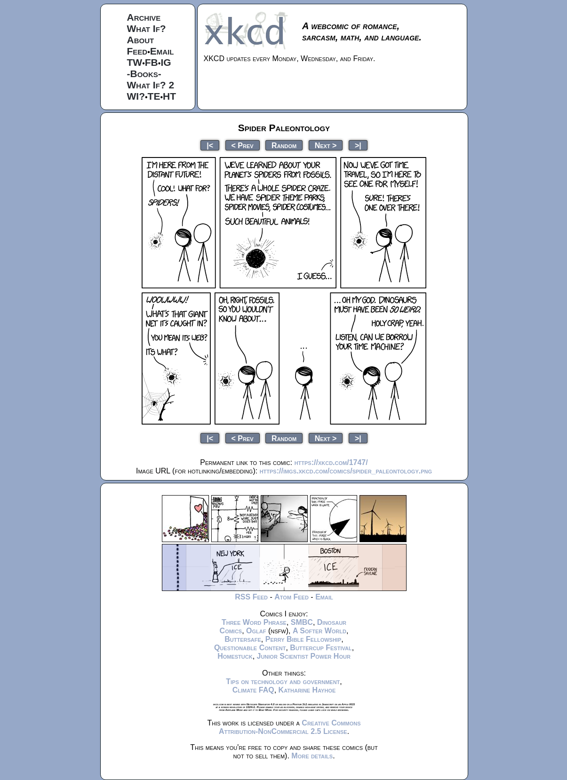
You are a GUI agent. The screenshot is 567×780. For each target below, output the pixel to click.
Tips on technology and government (283, 681)
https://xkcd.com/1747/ (331, 462)
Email (162, 51)
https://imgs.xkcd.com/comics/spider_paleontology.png (346, 471)
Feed (137, 51)
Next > (326, 145)
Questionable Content (250, 648)
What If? (146, 28)
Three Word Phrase (254, 622)
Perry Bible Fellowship (303, 639)
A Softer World (319, 631)
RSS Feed (251, 597)
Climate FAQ (253, 690)
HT (169, 96)
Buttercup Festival (320, 648)
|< (210, 145)
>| (358, 145)
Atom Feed (291, 597)
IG (165, 62)
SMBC (302, 622)
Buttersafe (242, 639)
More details (312, 756)
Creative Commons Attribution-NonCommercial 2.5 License (290, 727)
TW (135, 62)
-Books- (144, 73)
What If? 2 (151, 84)
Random (284, 145)
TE (154, 96)
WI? (136, 96)
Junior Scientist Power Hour (304, 656)
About (140, 39)
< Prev (243, 145)
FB (151, 62)
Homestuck (235, 656)
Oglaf (256, 631)
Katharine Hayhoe (307, 690)
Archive (144, 17)
